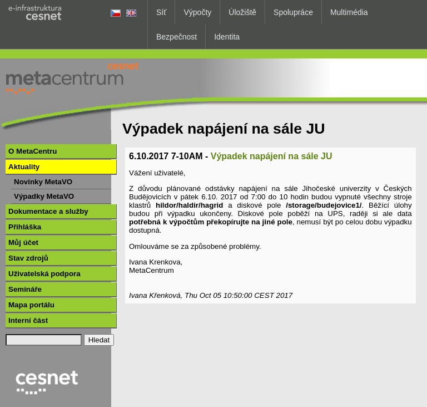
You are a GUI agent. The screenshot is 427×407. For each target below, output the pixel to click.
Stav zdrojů (28, 258)
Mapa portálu (31, 305)
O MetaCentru (32, 151)
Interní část (28, 320)
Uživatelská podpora (44, 273)
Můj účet (23, 242)
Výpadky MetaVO (44, 196)
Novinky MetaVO (43, 182)
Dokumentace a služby (48, 211)
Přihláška (24, 227)
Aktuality (23, 167)
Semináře (25, 289)
